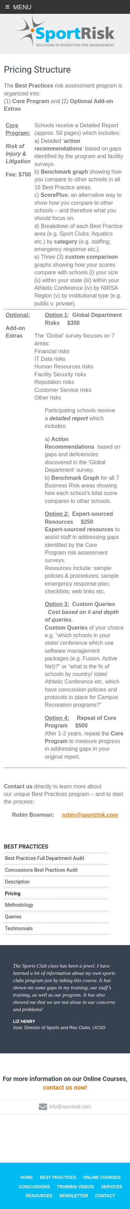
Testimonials (19, 928)
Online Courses (102, 1177)
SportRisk (65, 31)
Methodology (19, 905)
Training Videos (75, 1186)
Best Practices (26, 846)
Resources (39, 1195)
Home (26, 1177)
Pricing (12, 893)
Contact (105, 1195)
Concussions (34, 1186)
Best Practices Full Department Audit (44, 858)
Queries (13, 916)
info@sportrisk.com (70, 1106)
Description (17, 882)
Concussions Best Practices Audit (41, 870)
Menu (22, 7)
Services (111, 1186)
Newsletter (73, 1195)
